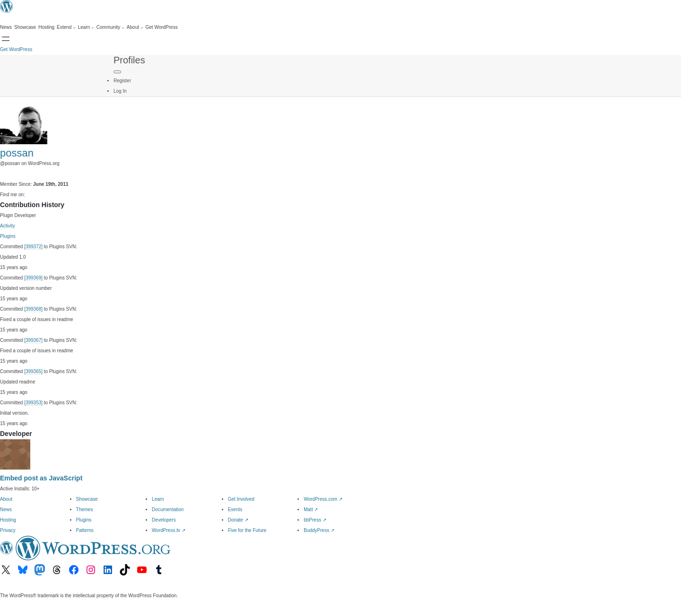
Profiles (129, 60)
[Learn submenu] (86, 27)
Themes (84, 509)
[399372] (33, 246)
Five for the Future (247, 530)
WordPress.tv (168, 530)
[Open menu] (5, 38)
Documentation (167, 509)
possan (17, 153)
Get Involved (241, 499)
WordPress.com (323, 499)
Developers (164, 520)
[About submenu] (135, 27)
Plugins (8, 236)
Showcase (87, 499)
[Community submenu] (110, 27)
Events (235, 509)
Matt (311, 509)
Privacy (8, 530)
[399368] (33, 309)
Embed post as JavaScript (41, 478)
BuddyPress (319, 530)
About (6, 499)
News (6, 509)
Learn (158, 499)
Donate (238, 520)
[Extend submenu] (66, 27)
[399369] (33, 277)
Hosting (8, 520)
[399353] (33, 402)
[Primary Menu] (117, 71)
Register (122, 80)
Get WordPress (16, 49)
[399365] (33, 371)
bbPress (315, 520)
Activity (7, 225)
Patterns (85, 530)
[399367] (33, 340)
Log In (120, 91)
